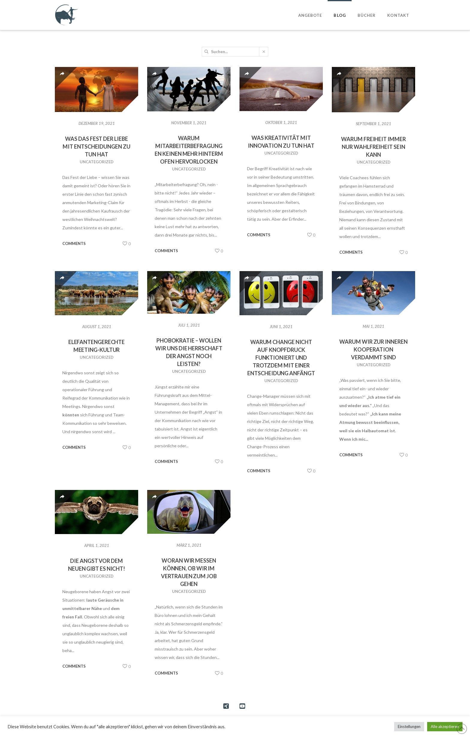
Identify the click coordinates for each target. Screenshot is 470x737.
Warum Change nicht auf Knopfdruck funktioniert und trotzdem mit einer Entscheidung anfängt (281, 357)
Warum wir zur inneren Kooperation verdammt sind (373, 349)
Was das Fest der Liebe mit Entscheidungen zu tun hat (96, 146)
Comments (74, 243)
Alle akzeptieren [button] (445, 726)
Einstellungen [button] (409, 726)
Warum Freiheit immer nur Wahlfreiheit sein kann (373, 147)
